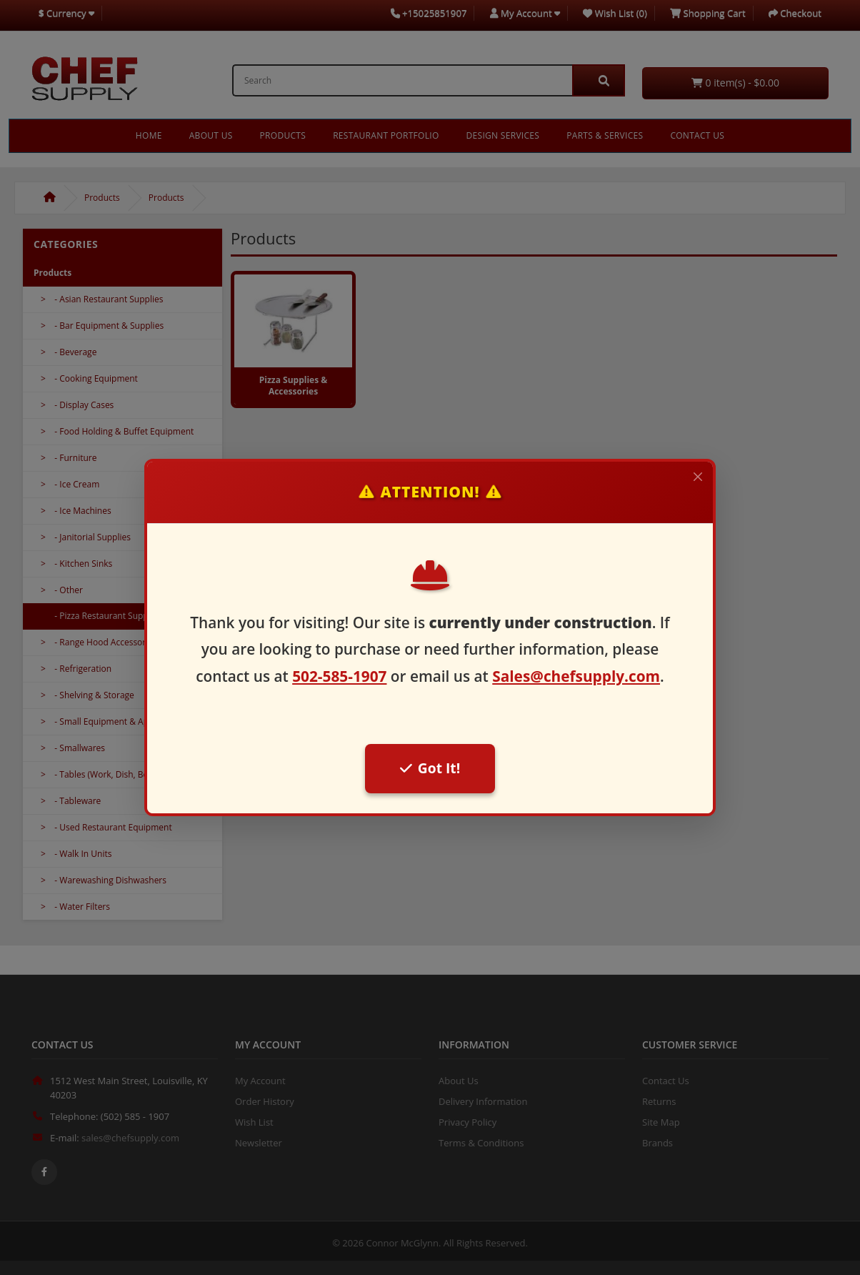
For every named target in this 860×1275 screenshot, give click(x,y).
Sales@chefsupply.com (576, 676)
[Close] (698, 477)
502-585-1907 (339, 676)
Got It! (430, 768)
